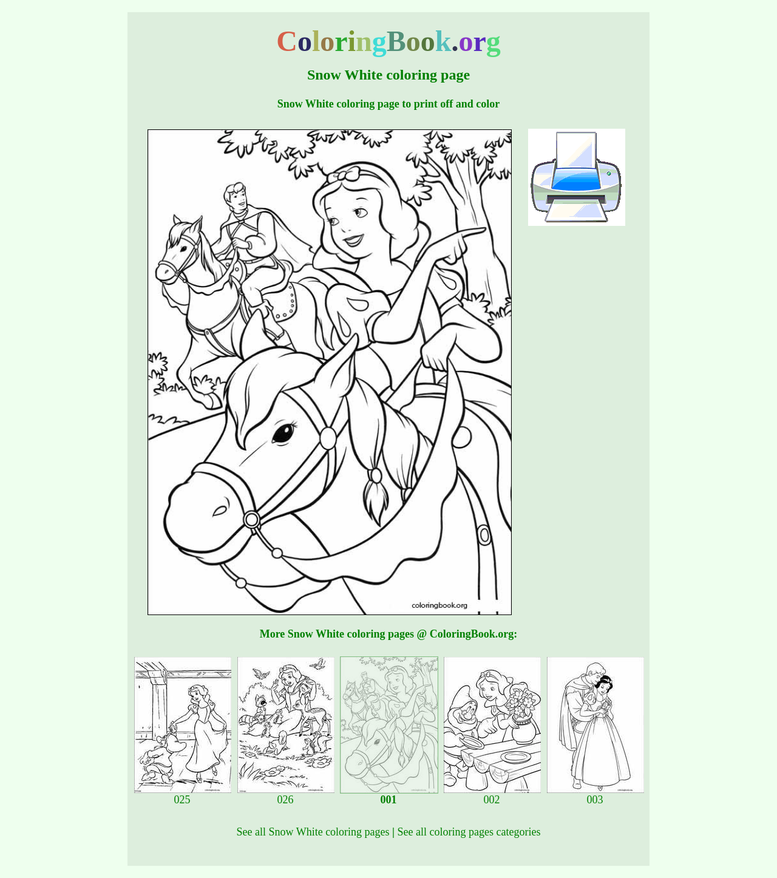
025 (183, 795)
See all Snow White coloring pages (312, 832)
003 (595, 795)
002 (492, 795)
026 (286, 795)
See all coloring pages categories (469, 832)
